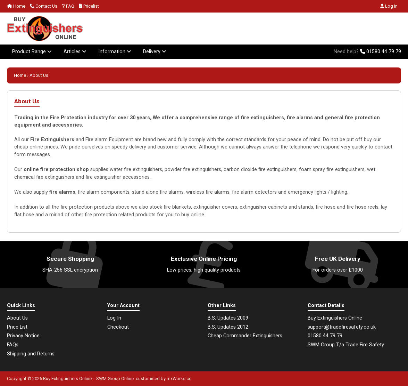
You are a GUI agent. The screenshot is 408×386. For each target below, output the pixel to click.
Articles (75, 52)
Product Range (32, 52)
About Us (17, 318)
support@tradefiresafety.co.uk (342, 327)
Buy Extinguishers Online (67, 378)
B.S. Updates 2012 (228, 327)
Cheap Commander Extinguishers (245, 336)
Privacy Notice (23, 336)
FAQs (12, 345)
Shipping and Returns (31, 354)
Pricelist (89, 6)
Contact (43, 6)
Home (16, 6)
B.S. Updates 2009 (228, 318)
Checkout (118, 327)
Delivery (154, 52)
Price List (17, 327)
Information (114, 52)
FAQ (68, 6)
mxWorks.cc (179, 378)
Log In (389, 6)
